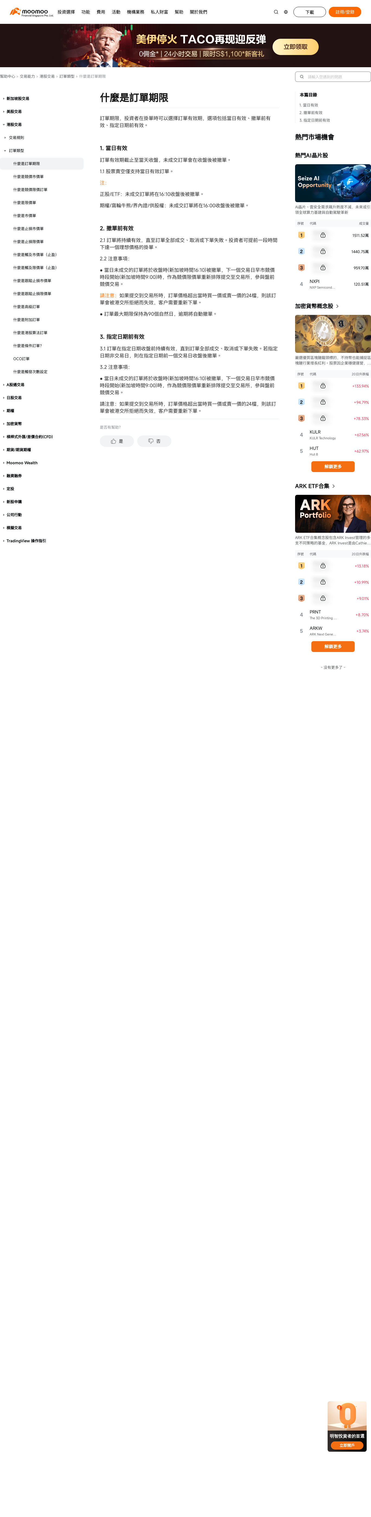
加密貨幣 (14, 423)
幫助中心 (7, 76)
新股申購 (14, 501)
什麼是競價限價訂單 (30, 189)
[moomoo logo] (29, 11)
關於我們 (198, 12)
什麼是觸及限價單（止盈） (36, 267)
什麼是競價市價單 (28, 176)
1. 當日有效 (308, 105)
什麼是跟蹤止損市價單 (32, 280)
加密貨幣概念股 (314, 306)
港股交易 (45, 76)
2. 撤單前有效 (310, 112)
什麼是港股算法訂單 (30, 332)
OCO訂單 (21, 358)
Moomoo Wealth (22, 462)
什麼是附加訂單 (26, 319)
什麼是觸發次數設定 (30, 371)
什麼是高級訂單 (26, 306)
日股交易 (14, 397)
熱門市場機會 (314, 137)
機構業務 (135, 12)
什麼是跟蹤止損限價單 (32, 293)
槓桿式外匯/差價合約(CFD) (30, 436)
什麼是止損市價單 (28, 228)
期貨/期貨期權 (19, 449)
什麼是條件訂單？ (28, 345)
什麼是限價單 (24, 202)
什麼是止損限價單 (28, 241)
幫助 (179, 12)
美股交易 (14, 111)
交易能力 (25, 76)
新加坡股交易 (18, 98)
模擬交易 (14, 527)
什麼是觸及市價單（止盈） (36, 254)
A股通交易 (15, 384)
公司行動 (14, 514)
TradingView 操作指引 (26, 540)
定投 (10, 488)
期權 (10, 410)
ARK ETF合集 (312, 486)
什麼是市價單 (24, 215)
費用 (101, 12)
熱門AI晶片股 (311, 155)
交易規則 (16, 137)
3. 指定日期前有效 (314, 120)
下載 (309, 12)
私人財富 (159, 12)
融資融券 (14, 475)
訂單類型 (65, 76)
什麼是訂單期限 (26, 163)
